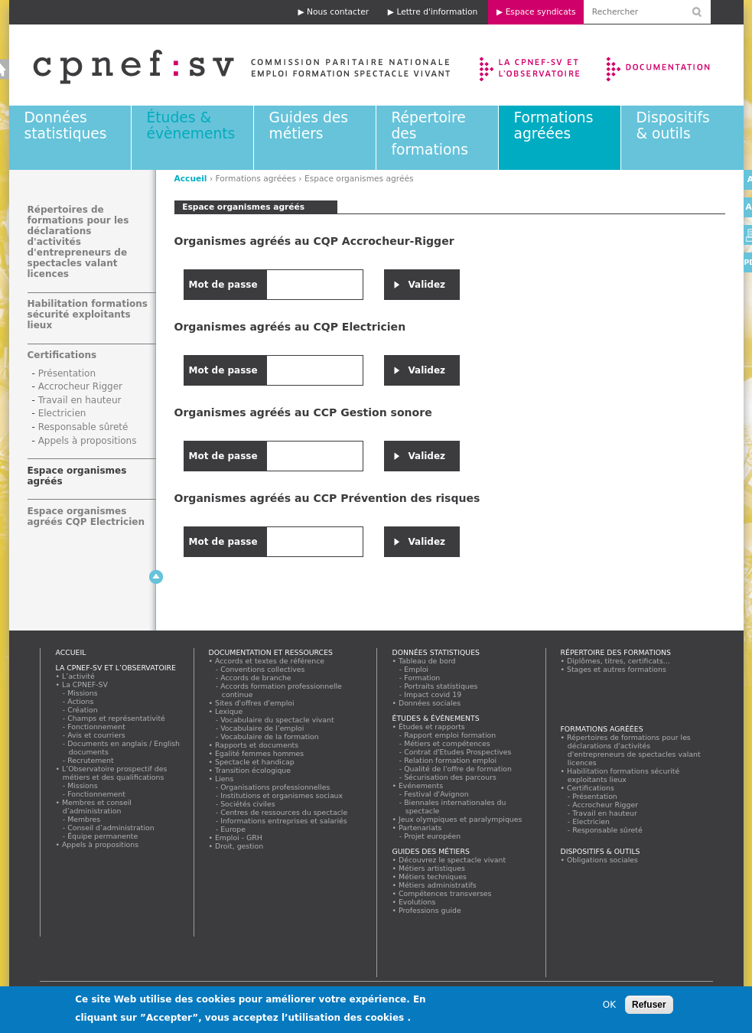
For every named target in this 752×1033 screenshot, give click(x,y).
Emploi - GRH (239, 837)
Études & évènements (191, 125)
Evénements (421, 785)
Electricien (62, 413)
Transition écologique (253, 770)
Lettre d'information (436, 12)
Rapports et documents (257, 745)
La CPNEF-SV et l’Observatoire (531, 65)
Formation (422, 677)
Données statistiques (65, 125)
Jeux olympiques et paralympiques (460, 819)
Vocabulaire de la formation (270, 736)
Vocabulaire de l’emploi (263, 728)
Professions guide (430, 910)
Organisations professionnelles (276, 787)
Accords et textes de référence (270, 661)
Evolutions (417, 902)
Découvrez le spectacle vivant (452, 859)
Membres (84, 819)
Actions (81, 701)
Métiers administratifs (438, 885)
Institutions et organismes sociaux (282, 795)
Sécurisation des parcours (450, 777)
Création (83, 710)
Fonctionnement (97, 726)
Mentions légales (188, 990)
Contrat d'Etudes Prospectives (458, 752)
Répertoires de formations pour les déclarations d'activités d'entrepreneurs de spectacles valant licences (78, 241)
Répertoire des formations (616, 652)
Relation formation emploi (450, 760)
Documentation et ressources (673, 65)
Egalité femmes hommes (260, 753)
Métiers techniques (433, 876)
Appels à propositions (87, 440)
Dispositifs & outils (673, 125)
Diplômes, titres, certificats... (619, 661)
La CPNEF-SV (85, 684)
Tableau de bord (427, 661)
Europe (234, 829)
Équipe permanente (103, 836)
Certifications (62, 355)
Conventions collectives (263, 669)
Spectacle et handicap (255, 762)
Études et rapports (432, 726)
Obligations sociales (603, 859)
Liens (224, 778)
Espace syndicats (541, 12)
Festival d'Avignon (437, 794)
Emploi (416, 669)
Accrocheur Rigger (80, 386)
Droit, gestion (239, 846)
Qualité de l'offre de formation (458, 768)
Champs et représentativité (117, 718)
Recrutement (91, 760)
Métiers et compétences (447, 743)
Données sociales (430, 703)
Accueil (190, 179)
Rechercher (479, 990)
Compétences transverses (445, 893)
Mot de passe (225, 284)
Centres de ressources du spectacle (284, 812)
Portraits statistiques (441, 686)
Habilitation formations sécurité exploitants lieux (88, 314)
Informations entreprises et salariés (284, 820)
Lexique (229, 711)
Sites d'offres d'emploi (255, 703)
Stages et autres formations (617, 669)
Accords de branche (256, 677)
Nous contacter (338, 12)
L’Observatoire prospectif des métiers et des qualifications (115, 772)
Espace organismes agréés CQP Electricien (86, 516)
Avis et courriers (97, 735)
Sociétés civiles (248, 804)
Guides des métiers (308, 125)
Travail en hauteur (80, 400)
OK (609, 1010)
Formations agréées (554, 125)
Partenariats (420, 827)
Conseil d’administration (112, 827)
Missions (83, 693)
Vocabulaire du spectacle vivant (278, 719)
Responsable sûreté (83, 427)
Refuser (649, 1010)
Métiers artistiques (432, 868)
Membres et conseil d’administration (97, 806)
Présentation (67, 373)
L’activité (79, 676)
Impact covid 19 (433, 694)
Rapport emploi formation (450, 735)
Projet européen (433, 836)
